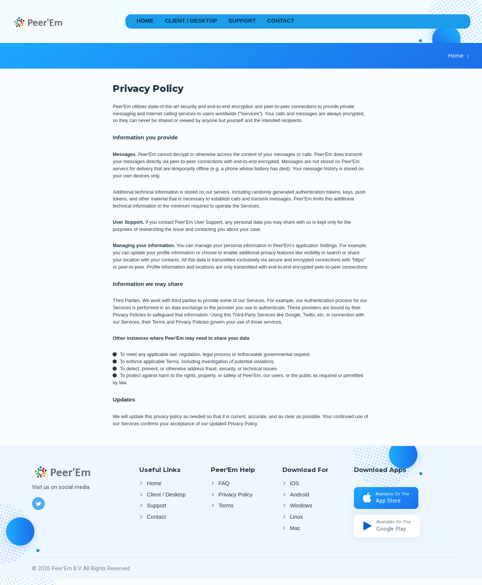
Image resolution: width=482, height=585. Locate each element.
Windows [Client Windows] (301, 509)
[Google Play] (389, 530)
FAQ (223, 483)
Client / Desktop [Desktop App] (191, 20)
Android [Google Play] (299, 496)
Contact (280, 20)
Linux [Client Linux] (296, 521)
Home (145, 20)
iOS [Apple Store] (294, 483)
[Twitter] (38, 503)
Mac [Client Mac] (295, 534)
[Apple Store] (389, 499)
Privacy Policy (235, 496)
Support (242, 20)
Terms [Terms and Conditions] (225, 509)
